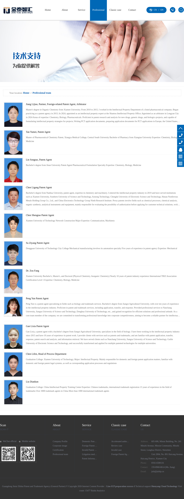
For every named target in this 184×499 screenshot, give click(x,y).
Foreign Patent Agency (92, 446)
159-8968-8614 (180, 142)
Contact (132, 10)
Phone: (144, 463)
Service (81, 10)
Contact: (144, 467)
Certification (58, 450)
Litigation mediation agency (94, 454)
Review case (116, 446)
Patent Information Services (94, 458)
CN (155, 10)
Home (48, 10)
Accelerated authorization (122, 441)
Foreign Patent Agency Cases (123, 454)
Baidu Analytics (98, 490)
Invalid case (116, 450)
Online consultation (180, 149)
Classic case (115, 10)
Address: (144, 441)
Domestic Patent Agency (92, 441)
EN (162, 10)
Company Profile (60, 441)
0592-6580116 (180, 135)
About (65, 10)
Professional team (98, 20)
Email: (143, 471)
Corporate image (60, 446)
